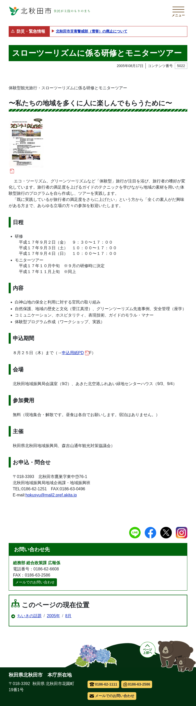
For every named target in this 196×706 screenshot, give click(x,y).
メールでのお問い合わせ (35, 582)
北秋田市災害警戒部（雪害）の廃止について (91, 31)
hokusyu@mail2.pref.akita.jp (51, 495)
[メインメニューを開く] (178, 11)
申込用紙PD (75, 353)
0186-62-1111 (103, 684)
